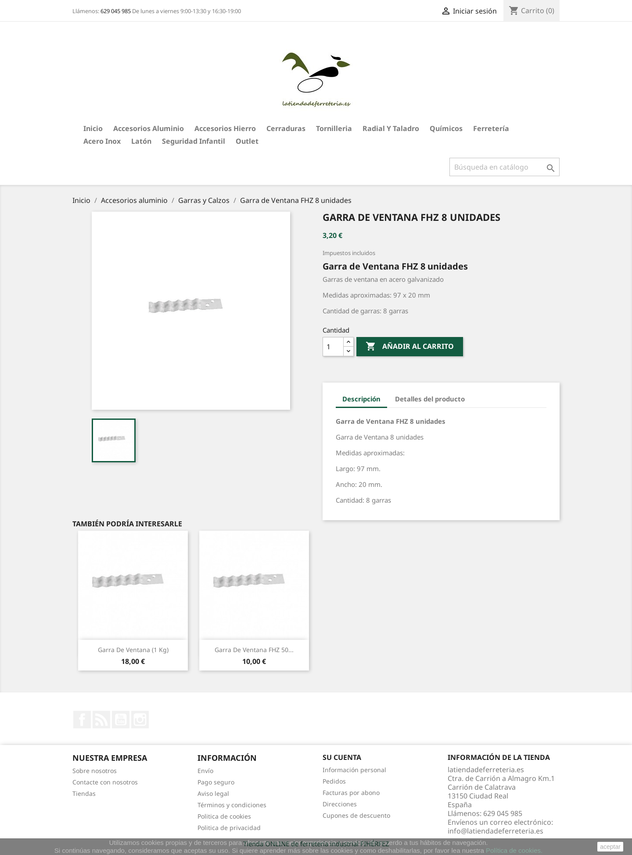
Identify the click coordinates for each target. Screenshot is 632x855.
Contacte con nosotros (105, 782)
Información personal (354, 770)
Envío (205, 770)
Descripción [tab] (361, 398)
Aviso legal (213, 793)
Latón (141, 141)
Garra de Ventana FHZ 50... (254, 650)
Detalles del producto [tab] (430, 398)
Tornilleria (334, 128)
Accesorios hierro (225, 128)
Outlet (247, 141)
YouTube (120, 719)
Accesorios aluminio (148, 128)
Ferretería (491, 128)
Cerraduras (285, 128)
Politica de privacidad (229, 827)
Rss (101, 719)
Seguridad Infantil (193, 141)
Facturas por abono (351, 792)
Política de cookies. (514, 850)
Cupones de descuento (356, 815)
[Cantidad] (333, 346)
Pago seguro (216, 782)
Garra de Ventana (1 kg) (133, 650)
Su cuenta (342, 757)
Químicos (446, 128)
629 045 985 (116, 11)
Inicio (93, 128)
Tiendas (84, 793)
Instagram (140, 719)
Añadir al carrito (410, 346)
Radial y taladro (391, 128)
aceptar (610, 846)
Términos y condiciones (232, 805)
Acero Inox (102, 141)
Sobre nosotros (94, 770)
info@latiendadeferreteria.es (495, 831)
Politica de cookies (224, 816)
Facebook (82, 719)
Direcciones (340, 804)
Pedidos (334, 781)
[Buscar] (504, 167)
